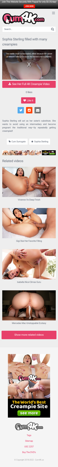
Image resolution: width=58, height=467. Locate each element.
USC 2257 (29, 446)
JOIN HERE (29, 6)
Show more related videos (29, 334)
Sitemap (29, 441)
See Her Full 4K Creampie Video (29, 84)
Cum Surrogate (17, 141)
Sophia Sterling (39, 141)
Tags (29, 435)
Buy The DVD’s (29, 452)
